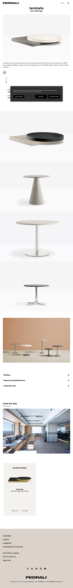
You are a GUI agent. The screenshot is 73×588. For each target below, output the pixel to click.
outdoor (6, 539)
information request (11, 553)
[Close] (60, 88)
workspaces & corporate (13, 546)
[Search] (68, 3)
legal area (7, 560)
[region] (36, 94)
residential (7, 543)
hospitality (7, 536)
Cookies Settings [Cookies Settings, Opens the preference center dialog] (19, 96)
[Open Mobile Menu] (62, 3)
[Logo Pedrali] (11, 3)
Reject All (41, 96)
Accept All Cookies (54, 96)
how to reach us (9, 556)
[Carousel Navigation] (20, 511)
